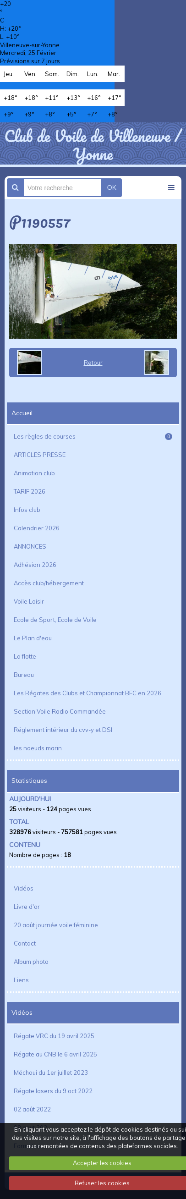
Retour (93, 362)
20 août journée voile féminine (56, 925)
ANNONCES (30, 546)
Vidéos (23, 888)
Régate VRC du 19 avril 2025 (54, 1036)
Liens (21, 980)
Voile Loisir (29, 601)
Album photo (31, 961)
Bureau (24, 674)
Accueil (22, 413)
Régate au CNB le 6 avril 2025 (55, 1054)
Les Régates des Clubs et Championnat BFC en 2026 (87, 693)
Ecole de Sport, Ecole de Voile (55, 619)
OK (111, 187)
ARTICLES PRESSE (40, 454)
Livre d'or (27, 906)
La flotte (25, 656)
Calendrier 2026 (37, 528)
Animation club (34, 473)
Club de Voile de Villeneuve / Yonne (92, 144)
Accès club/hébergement (49, 583)
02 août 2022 (32, 1109)
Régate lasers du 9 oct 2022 (53, 1090)
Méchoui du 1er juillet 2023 (51, 1072)
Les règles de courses (93, 436)
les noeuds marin (38, 748)
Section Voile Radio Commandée (60, 711)
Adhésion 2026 (35, 564)
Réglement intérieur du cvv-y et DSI (63, 729)
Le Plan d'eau (33, 638)
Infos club (27, 509)
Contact (25, 943)
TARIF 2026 (29, 491)
